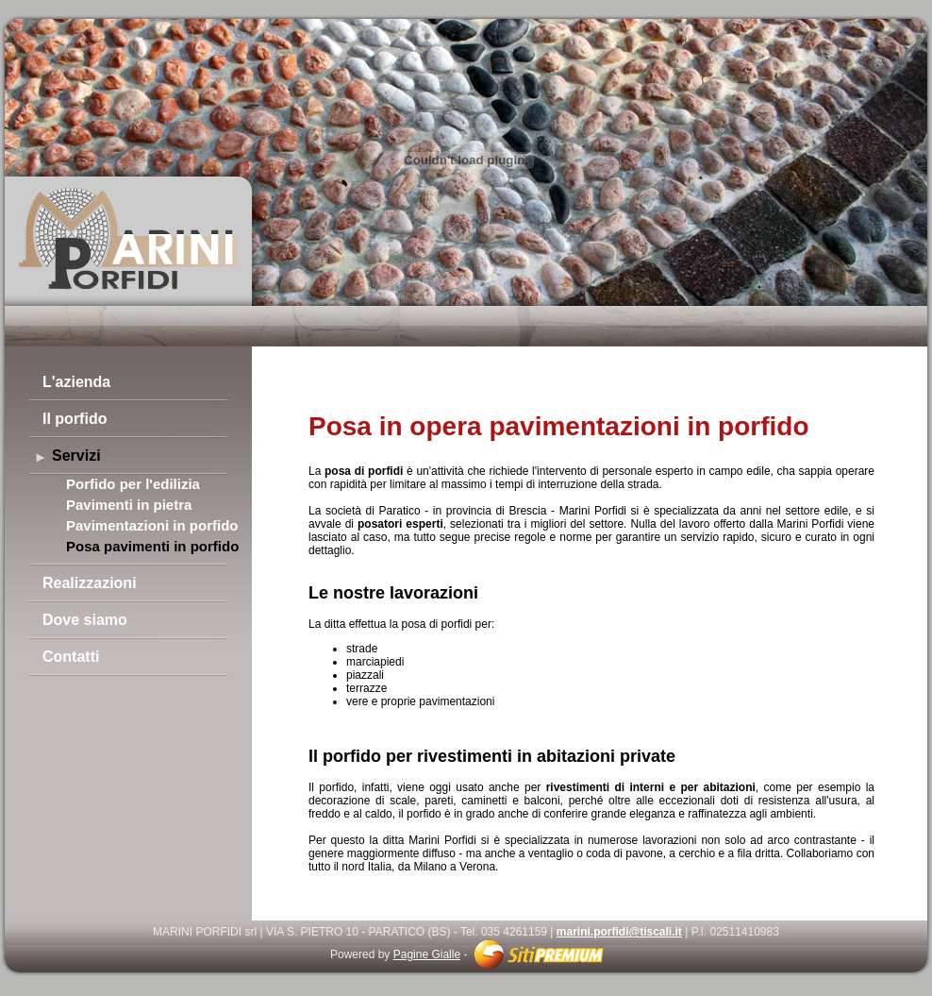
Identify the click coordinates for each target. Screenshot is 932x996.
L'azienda (76, 382)
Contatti (70, 657)
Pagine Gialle (426, 954)
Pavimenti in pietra (128, 505)
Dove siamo (84, 620)
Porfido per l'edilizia (133, 484)
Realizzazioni (89, 583)
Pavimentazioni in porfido (152, 525)
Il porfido (74, 419)
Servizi (76, 455)
